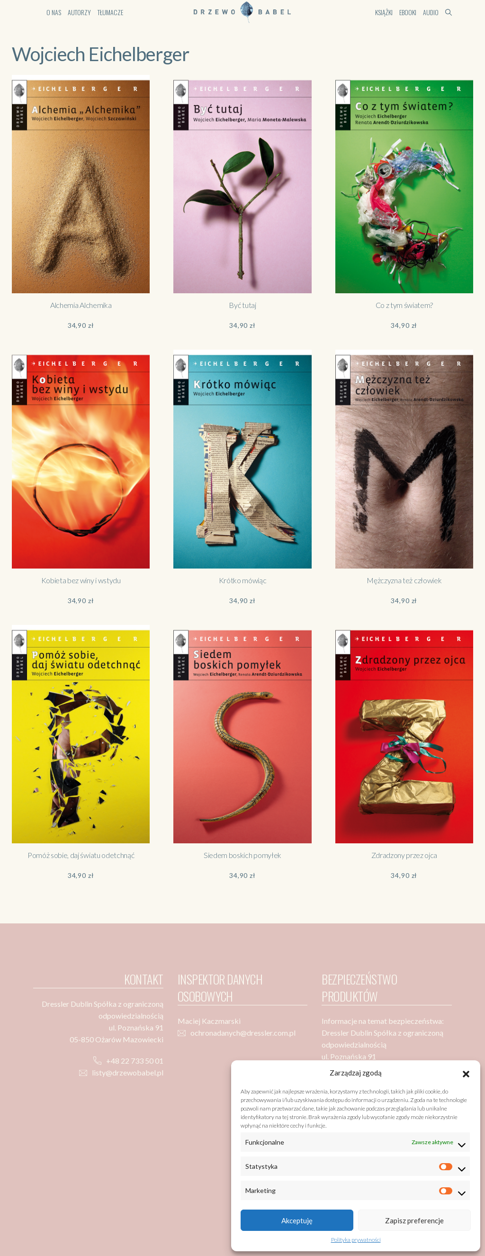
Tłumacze (110, 12)
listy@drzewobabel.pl (127, 1072)
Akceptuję (297, 1220)
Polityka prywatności (356, 1239)
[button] (466, 1072)
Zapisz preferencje (414, 1220)
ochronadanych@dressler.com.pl (243, 1032)
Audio (431, 12)
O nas (53, 12)
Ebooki (407, 12)
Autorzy (79, 12)
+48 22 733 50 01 (134, 1060)
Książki (384, 12)
